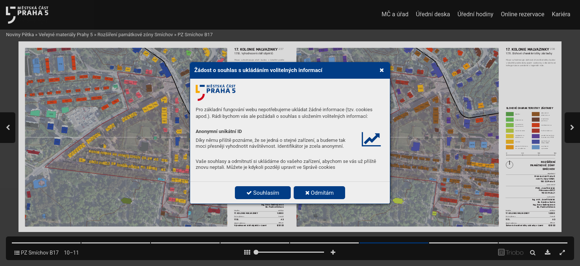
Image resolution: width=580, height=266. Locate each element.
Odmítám (319, 193)
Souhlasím (262, 193)
